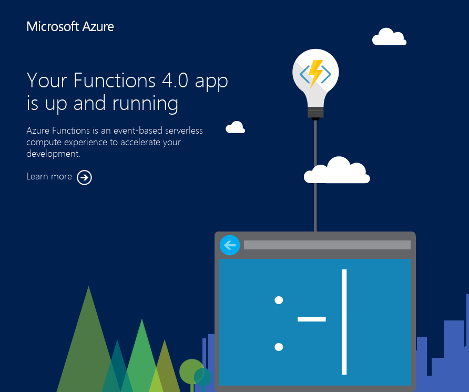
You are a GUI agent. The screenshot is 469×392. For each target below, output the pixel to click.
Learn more (59, 177)
